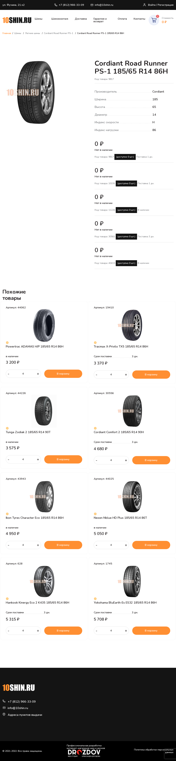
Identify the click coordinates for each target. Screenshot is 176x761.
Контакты (139, 19)
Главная (6, 33)
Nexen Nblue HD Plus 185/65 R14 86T (120, 518)
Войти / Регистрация (158, 5)
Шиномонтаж (59, 19)
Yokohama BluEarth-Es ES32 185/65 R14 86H (125, 603)
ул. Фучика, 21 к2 (13, 5)
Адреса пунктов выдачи (25, 715)
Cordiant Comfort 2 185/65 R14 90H (119, 432)
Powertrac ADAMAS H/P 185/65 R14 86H (34, 346)
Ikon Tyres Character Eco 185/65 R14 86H (35, 518)
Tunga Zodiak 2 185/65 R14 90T (28, 432)
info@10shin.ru (102, 4)
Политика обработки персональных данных (154, 751)
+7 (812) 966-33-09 (69, 4)
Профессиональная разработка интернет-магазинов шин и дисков (86, 750)
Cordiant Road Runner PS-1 (59, 33)
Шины (38, 19)
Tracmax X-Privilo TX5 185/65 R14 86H (121, 346)
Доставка (81, 19)
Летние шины (33, 33)
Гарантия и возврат (100, 20)
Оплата (122, 19)
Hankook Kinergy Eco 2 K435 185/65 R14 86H (37, 603)
